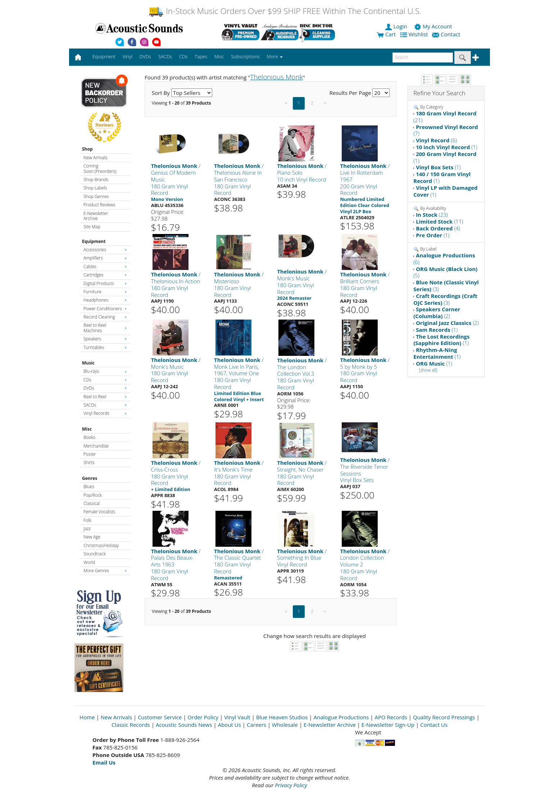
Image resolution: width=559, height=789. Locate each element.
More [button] (275, 56)
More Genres (105, 571)
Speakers (105, 339)
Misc (87, 429)
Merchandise (96, 446)
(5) (445, 272)
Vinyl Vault (237, 717)
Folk (87, 520)
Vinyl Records (105, 413)
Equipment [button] (103, 56)
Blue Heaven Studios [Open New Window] (282, 717)
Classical (91, 503)
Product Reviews (99, 205)
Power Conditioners (105, 309)
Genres (89, 478)
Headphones (105, 300)
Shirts (89, 462)
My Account (433, 26)
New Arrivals (95, 158)
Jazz (87, 529)
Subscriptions (245, 56)
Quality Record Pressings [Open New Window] (444, 717)
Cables (105, 266)
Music (88, 363)
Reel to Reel (105, 397)
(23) (432, 214)
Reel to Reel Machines (105, 327)
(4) (438, 228)
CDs (105, 380)
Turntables (105, 347)
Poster (89, 454)
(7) (445, 130)
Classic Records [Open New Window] (131, 724)
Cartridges (105, 275)
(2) (436, 313)
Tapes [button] (201, 56)
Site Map (91, 227)
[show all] (428, 370)
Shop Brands (95, 179)
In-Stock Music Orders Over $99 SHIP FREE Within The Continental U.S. (284, 11)
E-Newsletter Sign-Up (388, 724)
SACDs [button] (165, 56)
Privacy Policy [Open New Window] (291, 785)
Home (87, 717)
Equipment (93, 241)
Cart (386, 34)
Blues (88, 486)
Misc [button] (219, 56)
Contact (447, 34)
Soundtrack (94, 554)
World (89, 562)
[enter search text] (422, 57)
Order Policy (202, 717)
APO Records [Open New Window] (391, 717)
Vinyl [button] (127, 56)
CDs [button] (183, 56)
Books (89, 437)
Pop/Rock (92, 495)
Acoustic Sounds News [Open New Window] (184, 724)
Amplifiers (105, 258)
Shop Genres (96, 196)
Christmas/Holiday (101, 545)
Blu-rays (105, 371)
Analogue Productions (341, 717)
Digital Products (105, 283)
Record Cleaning (105, 317)
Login (397, 26)
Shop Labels (95, 188)
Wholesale (285, 724)
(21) (444, 117)
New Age (91, 537)
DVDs (105, 388)
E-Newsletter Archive (95, 215)
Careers (256, 724)
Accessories (105, 250)
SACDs (105, 405)
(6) (436, 140)
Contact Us (433, 724)
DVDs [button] (145, 56)
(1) (446, 147)
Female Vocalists (99, 512)
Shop (87, 149)
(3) (446, 286)
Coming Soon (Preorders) (99, 168)
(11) (439, 221)
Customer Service (160, 717)
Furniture (105, 292)
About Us (229, 724)
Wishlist (415, 34)
